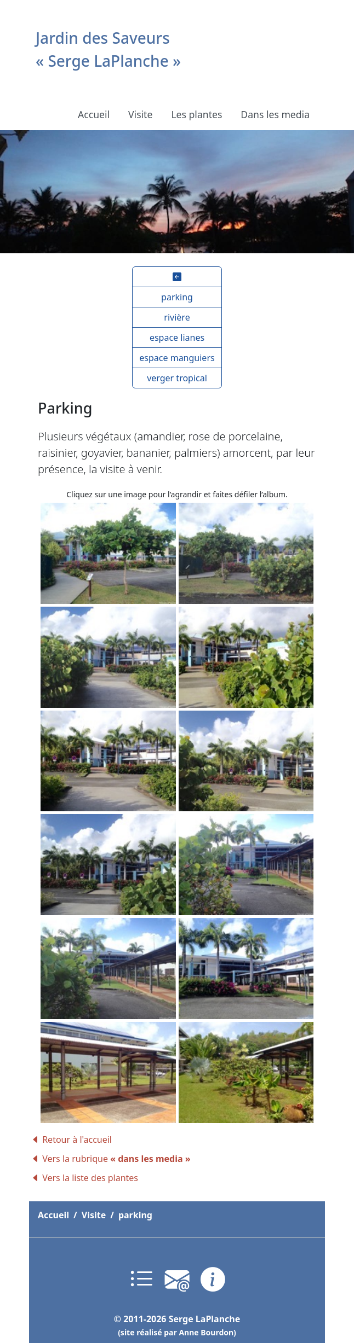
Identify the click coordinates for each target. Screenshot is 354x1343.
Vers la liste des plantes (84, 1178)
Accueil (94, 114)
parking (135, 1215)
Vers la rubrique (111, 1159)
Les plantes (196, 114)
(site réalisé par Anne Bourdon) (177, 1332)
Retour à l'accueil (71, 1139)
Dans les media (275, 114)
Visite (140, 114)
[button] (176, 276)
